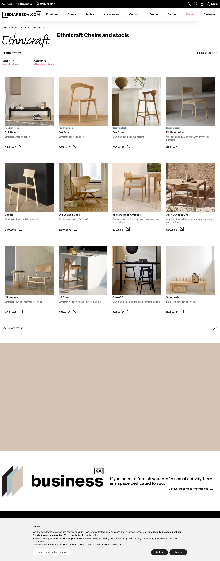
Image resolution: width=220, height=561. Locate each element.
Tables (90, 14)
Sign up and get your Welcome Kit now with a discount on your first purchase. (171, 516)
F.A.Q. (92, 502)
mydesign (12, 516)
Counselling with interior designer (150, 487)
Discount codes (184, 495)
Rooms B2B (95, 516)
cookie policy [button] (92, 535)
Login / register (184, 487)
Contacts (9, 482)
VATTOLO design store (13, 498)
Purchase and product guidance (105, 487)
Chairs (72, 14)
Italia (9, 4)
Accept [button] (178, 552)
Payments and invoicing (101, 495)
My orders (182, 491)
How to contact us (11, 495)
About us (50, 487)
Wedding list (139, 491)
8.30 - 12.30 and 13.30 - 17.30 (16, 491)
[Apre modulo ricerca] (189, 4)
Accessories (111, 14)
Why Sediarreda (54, 491)
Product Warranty (98, 491)
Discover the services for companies (188, 441)
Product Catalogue (55, 516)
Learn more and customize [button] (52, 552)
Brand (190, 14)
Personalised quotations (145, 498)
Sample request (141, 495)
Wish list (181, 498)
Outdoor (134, 14)
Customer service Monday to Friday (19, 487)
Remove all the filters (207, 53)
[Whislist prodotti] (195, 4)
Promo (154, 14)
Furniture (52, 14)
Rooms (172, 14)
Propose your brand (56, 498)
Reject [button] (159, 552)
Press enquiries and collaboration (62, 495)
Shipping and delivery (100, 498)
